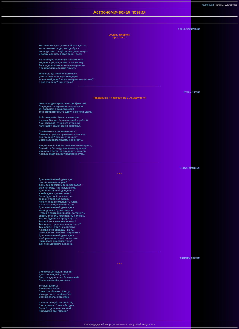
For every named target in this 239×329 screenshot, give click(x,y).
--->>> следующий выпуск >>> (137, 324)
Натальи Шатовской (226, 4)
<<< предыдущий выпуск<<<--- (102, 324)
